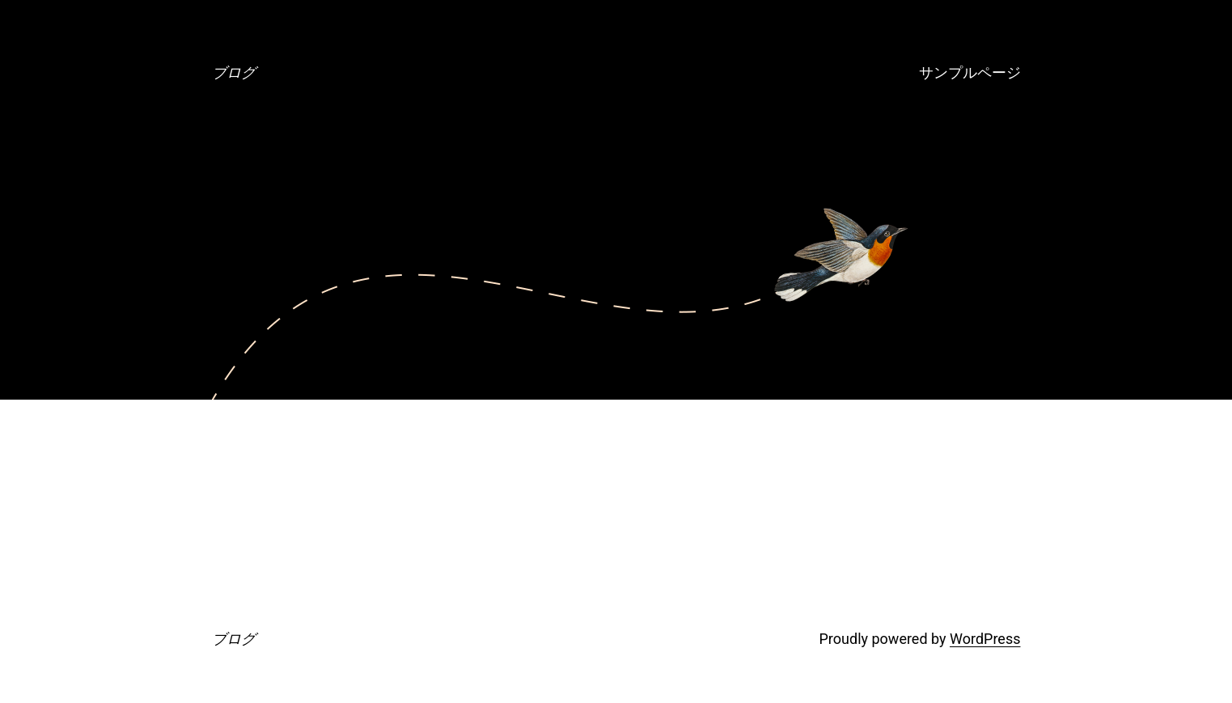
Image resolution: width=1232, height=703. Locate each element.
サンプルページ (970, 72)
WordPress (985, 638)
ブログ (234, 72)
